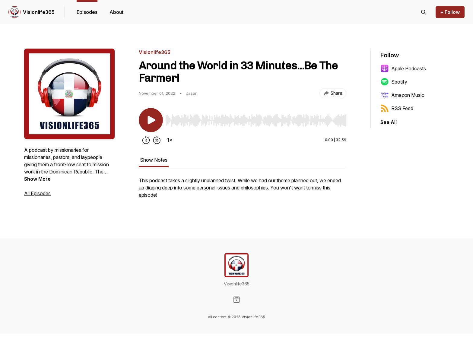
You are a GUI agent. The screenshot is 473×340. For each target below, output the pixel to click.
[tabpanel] (242, 191)
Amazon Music (402, 95)
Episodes (87, 12)
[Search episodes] (423, 12)
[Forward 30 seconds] (157, 140)
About (116, 12)
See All (388, 122)
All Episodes (37, 193)
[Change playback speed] (169, 140)
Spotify (393, 82)
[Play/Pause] (151, 120)
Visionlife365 (39, 12)
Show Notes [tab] (153, 160)
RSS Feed (396, 108)
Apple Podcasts (403, 68)
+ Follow (450, 12)
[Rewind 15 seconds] (146, 140)
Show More (37, 179)
